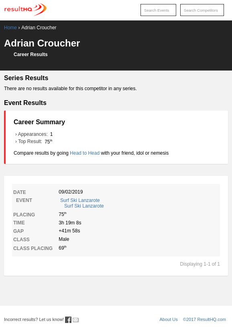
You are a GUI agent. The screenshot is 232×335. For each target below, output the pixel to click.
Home (10, 27)
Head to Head (85, 153)
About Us (169, 319)
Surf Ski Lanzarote (139, 203)
